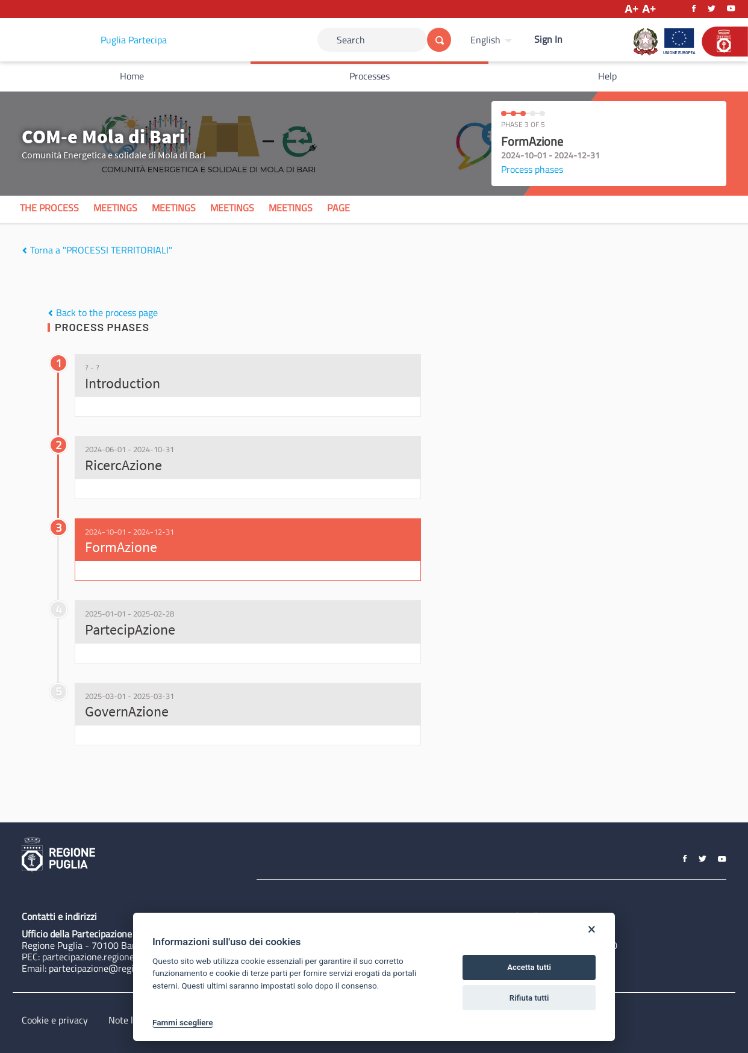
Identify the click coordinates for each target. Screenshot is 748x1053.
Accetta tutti (529, 967)
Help (607, 76)
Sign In (548, 39)
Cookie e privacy (55, 1020)
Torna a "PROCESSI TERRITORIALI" (97, 250)
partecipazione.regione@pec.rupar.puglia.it (129, 956)
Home (132, 76)
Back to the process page (103, 312)
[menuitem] (492, 39)
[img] (24, 250)
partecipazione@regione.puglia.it (116, 968)
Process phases (532, 169)
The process (49, 207)
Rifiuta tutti (529, 997)
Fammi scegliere (182, 1022)
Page (338, 207)
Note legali (130, 1020)
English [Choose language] (485, 40)
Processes (369, 76)
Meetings (115, 207)
